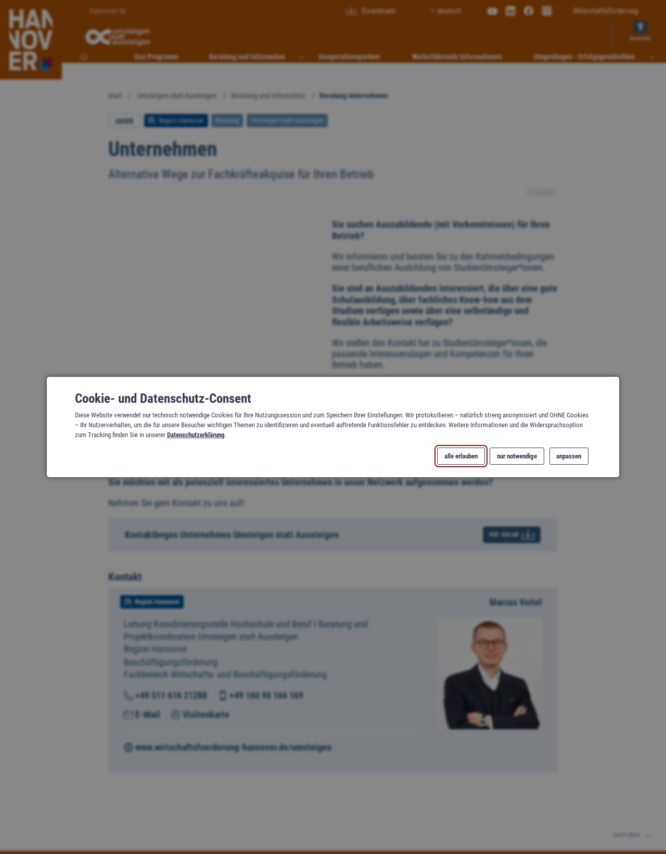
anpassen (568, 456)
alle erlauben (461, 456)
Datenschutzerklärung (196, 435)
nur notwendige (517, 456)
